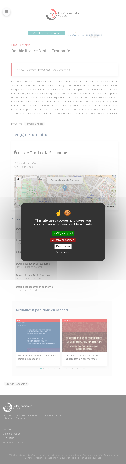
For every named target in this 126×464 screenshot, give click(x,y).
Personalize (63, 246)
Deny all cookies (63, 240)
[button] (18, 179)
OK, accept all (63, 233)
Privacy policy (63, 252)
